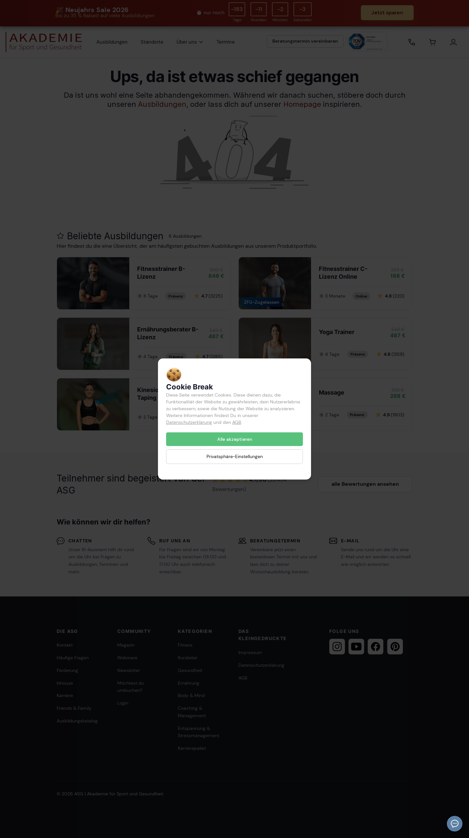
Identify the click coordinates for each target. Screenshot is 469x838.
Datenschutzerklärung (189, 422)
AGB (236, 422)
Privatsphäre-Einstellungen (234, 456)
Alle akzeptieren (234, 439)
